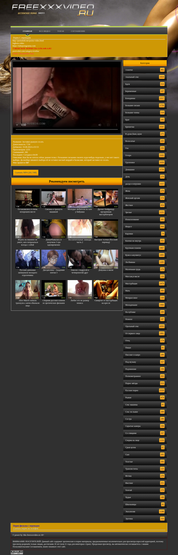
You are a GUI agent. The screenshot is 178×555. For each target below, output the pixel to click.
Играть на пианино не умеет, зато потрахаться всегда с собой (27, 242)
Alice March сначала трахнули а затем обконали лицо (28, 303)
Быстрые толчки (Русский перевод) (105, 240)
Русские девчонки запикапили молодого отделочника (27, 272)
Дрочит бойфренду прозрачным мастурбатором (106, 212)
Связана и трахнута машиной (53, 210)
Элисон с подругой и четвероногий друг (80, 271)
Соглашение (78, 31)
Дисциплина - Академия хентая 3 (53, 271)
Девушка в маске (105, 270)
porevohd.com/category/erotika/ (26, 51)
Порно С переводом (22, 37)
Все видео (44, 31)
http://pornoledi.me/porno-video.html (28, 40)
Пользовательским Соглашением (27, 546)
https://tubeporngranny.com (24, 46)
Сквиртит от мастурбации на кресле (105, 301)
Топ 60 (60, 31)
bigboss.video (18, 43)
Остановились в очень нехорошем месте (27, 210)
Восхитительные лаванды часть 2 (79, 240)
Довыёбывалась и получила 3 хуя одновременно (53, 242)
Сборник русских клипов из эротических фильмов (53, 301)
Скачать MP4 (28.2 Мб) (26, 172)
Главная (27, 31)
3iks (24, 535)
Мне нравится (21, 162)
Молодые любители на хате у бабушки (80, 210)
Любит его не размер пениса (80, 301)
